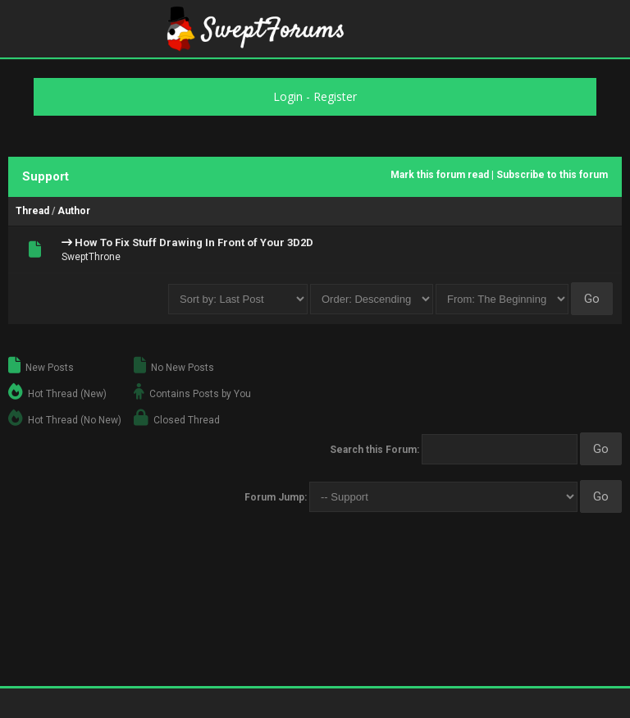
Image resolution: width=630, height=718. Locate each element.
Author (73, 211)
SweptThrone (91, 257)
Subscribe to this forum (552, 175)
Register (335, 96)
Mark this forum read (439, 175)
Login (288, 96)
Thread (32, 211)
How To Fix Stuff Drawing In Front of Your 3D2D (194, 242)
